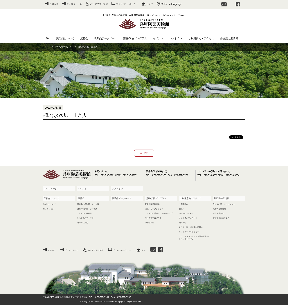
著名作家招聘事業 (152, 204)
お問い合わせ (224, 4)
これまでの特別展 (84, 213)
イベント (158, 38)
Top (48, 38)
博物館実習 (149, 223)
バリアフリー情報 (99, 4)
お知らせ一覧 (61, 46)
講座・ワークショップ (154, 209)
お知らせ (53, 4)
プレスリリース (74, 4)
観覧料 (181, 209)
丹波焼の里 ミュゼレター (224, 204)
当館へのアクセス (186, 213)
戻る (145, 153)
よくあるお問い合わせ (188, 218)
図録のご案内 (82, 223)
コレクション (48, 209)
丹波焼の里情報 (229, 38)
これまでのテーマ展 (85, 218)
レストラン (175, 38)
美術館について (65, 38)
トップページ (50, 188)
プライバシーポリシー (127, 4)
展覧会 (84, 38)
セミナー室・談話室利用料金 (191, 227)
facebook (238, 4)
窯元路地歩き (218, 213)
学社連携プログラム (153, 218)
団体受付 (182, 223)
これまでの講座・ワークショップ (158, 213)
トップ (46, 46)
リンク (149, 4)
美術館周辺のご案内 (221, 218)
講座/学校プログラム (135, 38)
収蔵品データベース (105, 38)
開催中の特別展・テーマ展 (88, 204)
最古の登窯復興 (219, 209)
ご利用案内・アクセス (201, 38)
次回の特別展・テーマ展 (87, 209)
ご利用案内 (183, 204)
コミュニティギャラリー (189, 232)
